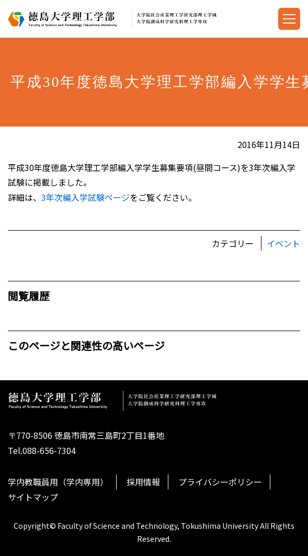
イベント (283, 243)
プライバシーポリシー (220, 481)
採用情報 (143, 481)
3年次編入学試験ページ (85, 197)
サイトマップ (33, 497)
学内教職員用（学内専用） (58, 481)
